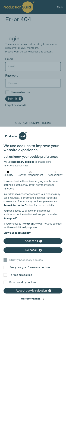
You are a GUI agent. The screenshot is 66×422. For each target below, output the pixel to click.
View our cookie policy (17, 232)
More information (30, 298)
